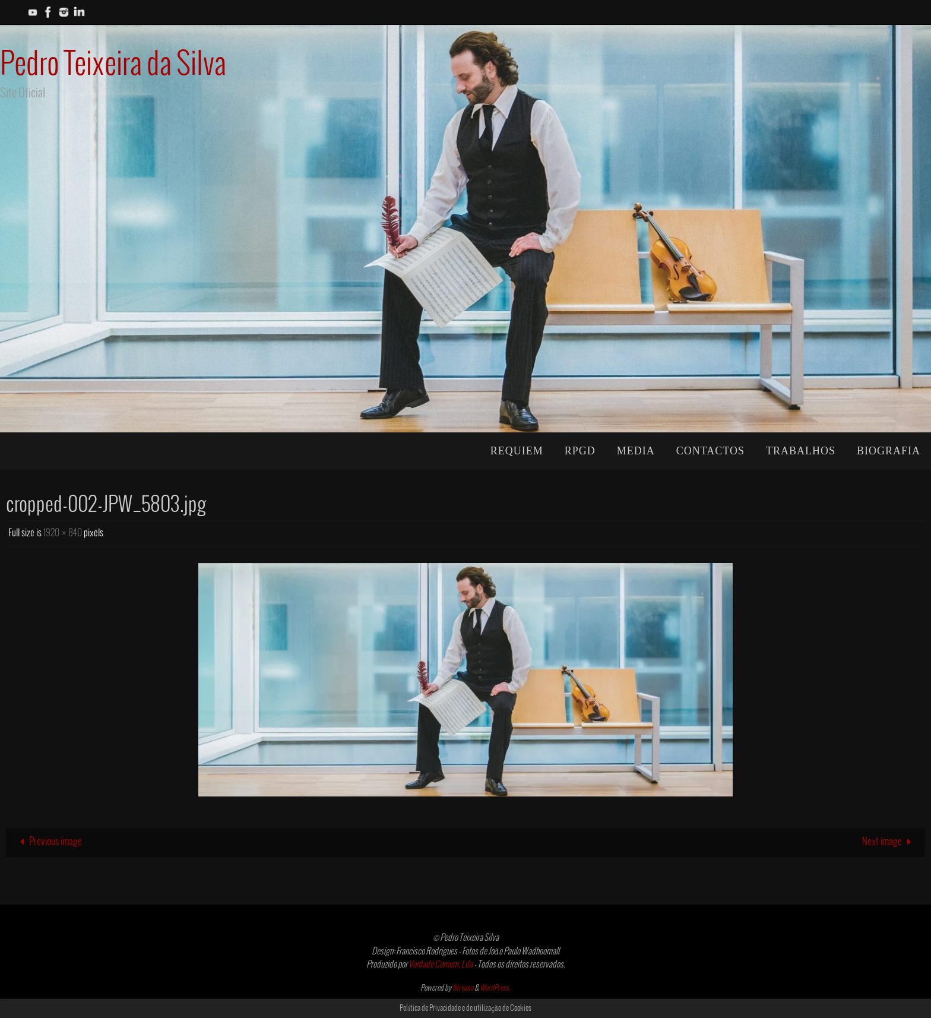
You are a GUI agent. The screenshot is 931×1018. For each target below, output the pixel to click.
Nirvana (462, 988)
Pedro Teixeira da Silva (113, 65)
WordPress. (495, 988)
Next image (889, 842)
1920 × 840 (62, 533)
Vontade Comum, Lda (440, 964)
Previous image (48, 842)
